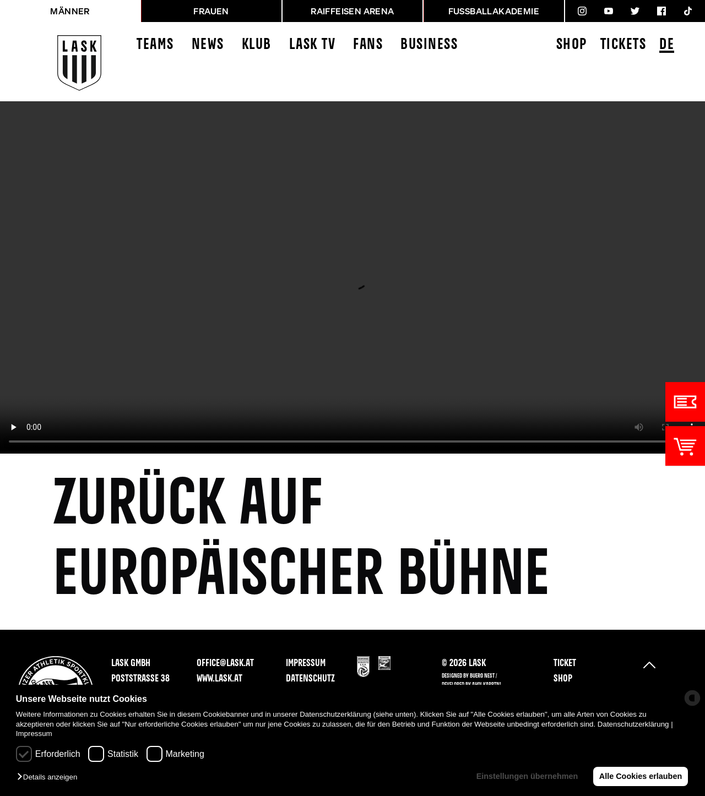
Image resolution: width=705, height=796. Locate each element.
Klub (257, 45)
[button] (50, 777)
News (208, 45)
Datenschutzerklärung (633, 724)
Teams (155, 45)
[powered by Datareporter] (692, 698)
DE (666, 45)
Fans (368, 45)
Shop (571, 45)
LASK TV (312, 45)
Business (429, 45)
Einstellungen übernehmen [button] (526, 776)
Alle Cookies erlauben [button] (640, 776)
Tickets (623, 45)
